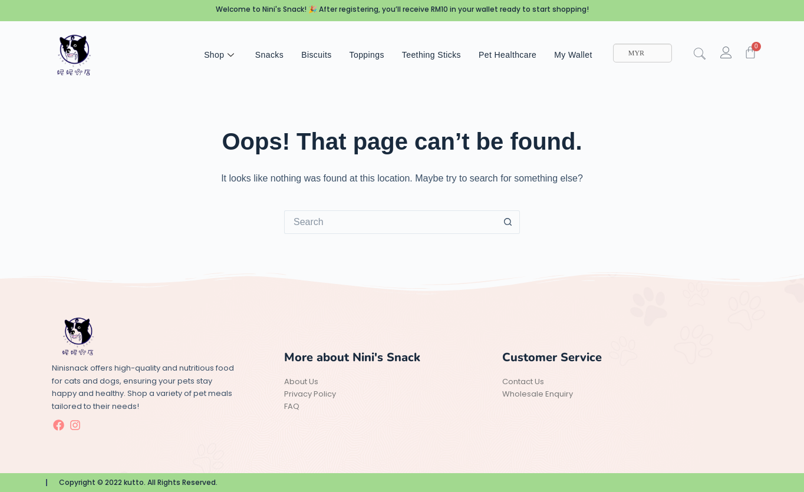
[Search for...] (390, 222)
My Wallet (573, 55)
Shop (221, 55)
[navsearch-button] (705, 55)
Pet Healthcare (507, 55)
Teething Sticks (431, 55)
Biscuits (316, 55)
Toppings (367, 55)
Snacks (269, 55)
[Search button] (508, 222)
